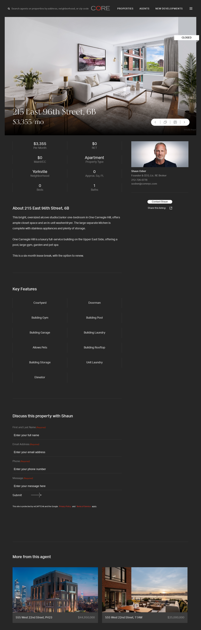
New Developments (169, 9)
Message (23, 478)
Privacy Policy (65, 506)
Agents (144, 9)
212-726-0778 (139, 180)
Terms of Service (83, 506)
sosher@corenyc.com (144, 184)
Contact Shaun (160, 202)
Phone (21, 461)
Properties (125, 9)
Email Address (26, 444)
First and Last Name (29, 427)
